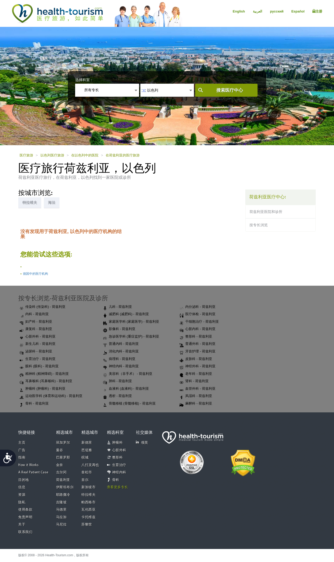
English (239, 11)
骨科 (115, 480)
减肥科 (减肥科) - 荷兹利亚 (126, 314)
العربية (257, 11)
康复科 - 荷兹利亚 (36, 329)
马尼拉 (61, 524)
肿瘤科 (117, 442)
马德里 (61, 509)
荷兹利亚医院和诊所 (265, 212)
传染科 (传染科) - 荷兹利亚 (42, 307)
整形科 (117, 457)
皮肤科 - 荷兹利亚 (196, 359)
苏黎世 (86, 524)
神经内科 (119, 472)
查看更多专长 (117, 487)
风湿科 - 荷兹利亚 (196, 396)
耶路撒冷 (63, 495)
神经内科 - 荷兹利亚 (121, 366)
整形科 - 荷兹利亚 (196, 336)
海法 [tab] (51, 202)
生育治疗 (119, 465)
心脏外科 (119, 450)
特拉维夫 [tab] (29, 202)
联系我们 (25, 532)
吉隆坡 (61, 502)
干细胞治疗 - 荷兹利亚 (199, 322)
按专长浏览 (258, 225)
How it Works (28, 465)
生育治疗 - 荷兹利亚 (38, 359)
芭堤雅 (86, 450)
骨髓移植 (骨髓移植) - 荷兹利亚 (129, 403)
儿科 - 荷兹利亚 (117, 307)
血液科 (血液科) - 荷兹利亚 (126, 389)
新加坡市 (88, 487)
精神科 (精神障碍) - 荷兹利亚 (44, 374)
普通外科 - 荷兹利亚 (198, 344)
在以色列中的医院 (84, 155)
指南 (21, 457)
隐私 (21, 502)
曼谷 (59, 450)
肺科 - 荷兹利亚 (117, 381)
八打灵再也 (90, 465)
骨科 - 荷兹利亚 (34, 403)
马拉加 (61, 517)
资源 (21, 495)
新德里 (86, 442)
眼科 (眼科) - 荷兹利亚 (39, 366)
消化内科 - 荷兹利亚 (121, 351)
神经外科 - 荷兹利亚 (198, 366)
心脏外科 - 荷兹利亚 (38, 336)
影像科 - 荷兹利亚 (119, 329)
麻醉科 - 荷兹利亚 (196, 403)
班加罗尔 (63, 442)
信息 (21, 487)
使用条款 (25, 509)
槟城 (84, 457)
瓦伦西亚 (88, 509)
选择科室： (84, 80)
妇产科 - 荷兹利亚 (36, 322)
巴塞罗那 (63, 457)
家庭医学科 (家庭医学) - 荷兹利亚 (131, 322)
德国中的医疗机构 (35, 274)
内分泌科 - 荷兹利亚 (198, 307)
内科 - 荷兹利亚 (34, 314)
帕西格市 (88, 502)
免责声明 (25, 517)
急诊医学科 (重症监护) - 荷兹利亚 (131, 336)
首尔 (84, 480)
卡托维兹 (88, 517)
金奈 (59, 465)
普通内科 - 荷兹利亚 (121, 344)
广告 (21, 450)
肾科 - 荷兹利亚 (194, 381)
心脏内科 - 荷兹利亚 (198, 329)
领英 (142, 442)
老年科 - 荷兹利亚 (196, 374)
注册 (317, 11)
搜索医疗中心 (229, 90)
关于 (21, 524)
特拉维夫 (88, 495)
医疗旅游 (26, 155)
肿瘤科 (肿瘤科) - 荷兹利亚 (42, 389)
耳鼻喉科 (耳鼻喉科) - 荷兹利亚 (46, 381)
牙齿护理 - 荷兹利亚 (198, 351)
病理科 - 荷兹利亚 (119, 359)
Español (298, 11)
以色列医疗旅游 (52, 155)
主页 (21, 442)
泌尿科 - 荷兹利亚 (36, 351)
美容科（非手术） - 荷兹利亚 (128, 374)
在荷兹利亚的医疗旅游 (123, 155)
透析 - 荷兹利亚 (117, 396)
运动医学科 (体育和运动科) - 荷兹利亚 (51, 396)
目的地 (23, 480)
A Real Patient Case (33, 472)
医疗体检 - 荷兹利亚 (198, 314)
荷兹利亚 (63, 480)
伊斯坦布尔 (65, 487)
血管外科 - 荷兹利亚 (198, 389)
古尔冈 (61, 472)
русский (277, 11)
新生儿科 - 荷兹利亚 (38, 344)
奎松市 (86, 472)
